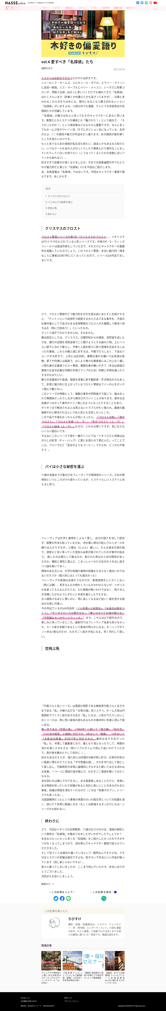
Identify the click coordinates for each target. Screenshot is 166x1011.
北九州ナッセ (25, 998)
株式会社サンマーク (34, 1006)
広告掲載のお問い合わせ (29, 1001)
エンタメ (93, 8)
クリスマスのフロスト (58, 196)
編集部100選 (118, 8)
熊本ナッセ (68, 998)
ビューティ (56, 8)
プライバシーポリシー (71, 1001)
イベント (81, 8)
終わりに (51, 214)
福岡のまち (69, 8)
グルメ (44, 8)
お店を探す (105, 8)
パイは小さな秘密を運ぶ (59, 202)
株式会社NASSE (48, 1006)
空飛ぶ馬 (51, 208)
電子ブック (130, 8)
